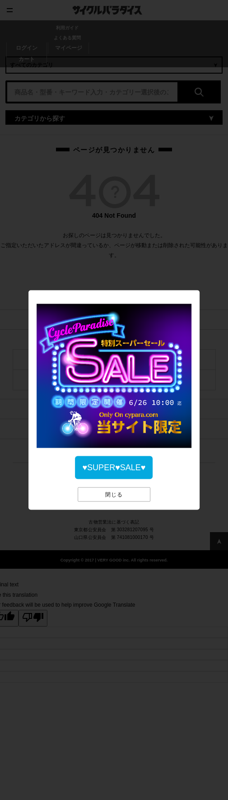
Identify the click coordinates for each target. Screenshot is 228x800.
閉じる (114, 494)
